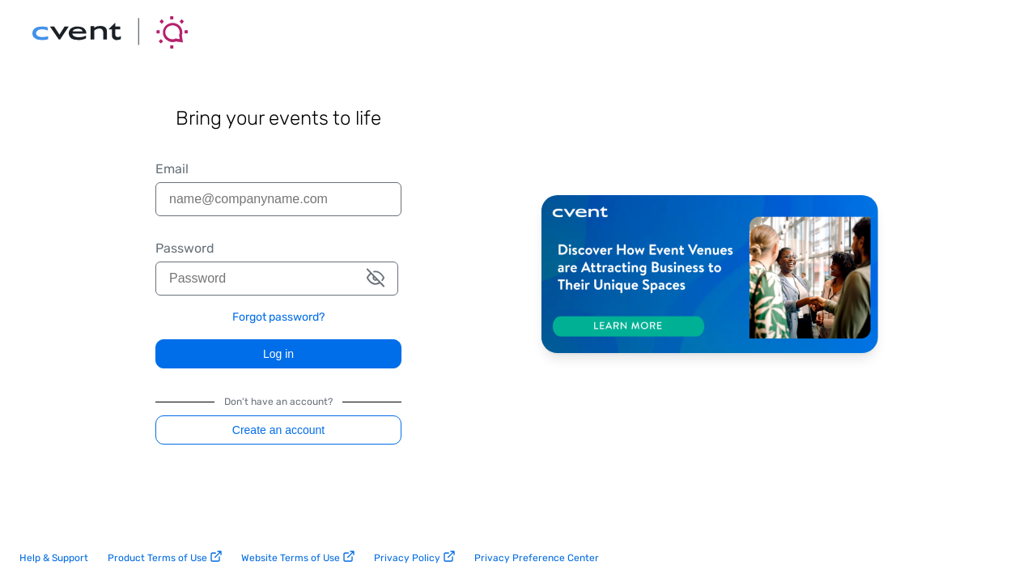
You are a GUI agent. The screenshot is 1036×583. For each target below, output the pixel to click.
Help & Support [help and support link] (53, 558)
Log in (278, 353)
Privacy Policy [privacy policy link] (414, 557)
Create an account (278, 429)
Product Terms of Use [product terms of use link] (165, 557)
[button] (375, 279)
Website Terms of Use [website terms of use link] (298, 557)
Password (184, 248)
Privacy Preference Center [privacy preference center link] (536, 558)
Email (172, 169)
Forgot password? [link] (278, 317)
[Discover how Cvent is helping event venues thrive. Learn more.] (709, 275)
